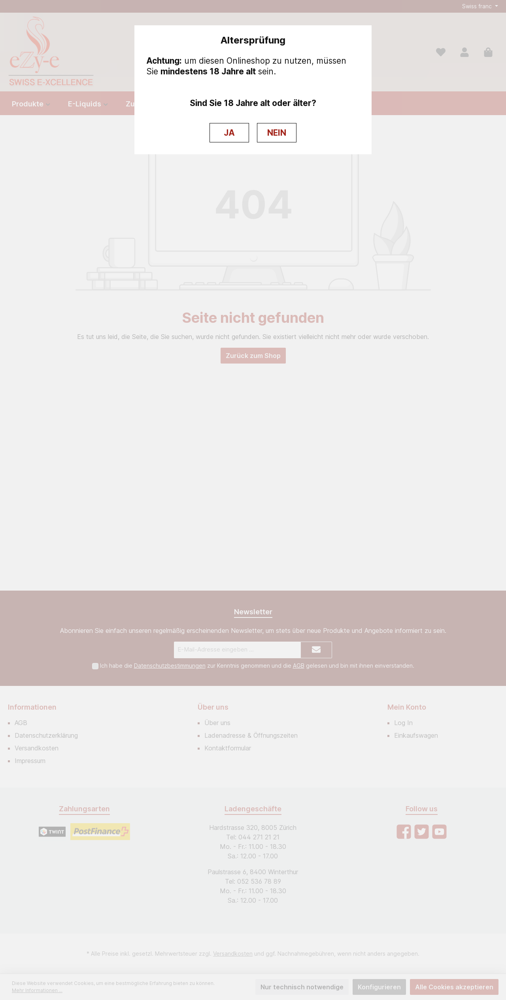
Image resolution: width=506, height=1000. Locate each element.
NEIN (276, 133)
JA (229, 133)
